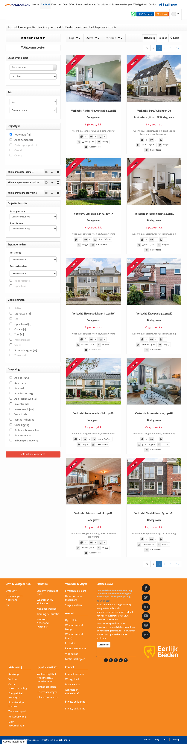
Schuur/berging (25, 350)
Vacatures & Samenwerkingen (115, 4)
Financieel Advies (86, 4)
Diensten (56, 4)
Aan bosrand (21, 378)
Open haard (22, 324)
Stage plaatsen (73, 605)
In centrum (22, 404)
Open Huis (71, 620)
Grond (18, 150)
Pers (8, 605)
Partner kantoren (46, 687)
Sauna (17, 345)
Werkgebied (140, 4)
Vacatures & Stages (76, 584)
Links (165, 739)
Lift (16, 319)
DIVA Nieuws (72, 684)
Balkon (18, 308)
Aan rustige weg (25, 399)
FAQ (157, 739)
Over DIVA (69, 4)
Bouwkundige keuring (16, 704)
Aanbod (45, 4)
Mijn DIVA (162, 14)
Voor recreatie (22, 281)
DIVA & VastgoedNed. (18, 584)
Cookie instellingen (14, 741)
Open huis (20, 286)
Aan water (20, 383)
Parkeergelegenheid (25, 145)
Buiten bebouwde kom (27, 430)
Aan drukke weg (23, 393)
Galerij (149, 38)
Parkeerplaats (22, 340)
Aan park (19, 388)
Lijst (163, 38)
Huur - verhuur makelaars (73, 598)
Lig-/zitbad (22, 313)
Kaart (175, 38)
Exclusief (70, 643)
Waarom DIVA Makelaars (45, 602)
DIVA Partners (145, 14)
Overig (18, 155)
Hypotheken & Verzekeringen (48, 667)
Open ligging (21, 425)
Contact (153, 4)
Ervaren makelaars (75, 591)
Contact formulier (75, 674)
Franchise (42, 584)
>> (177, 48)
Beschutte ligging (24, 419)
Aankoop (13, 674)
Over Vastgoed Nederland (14, 598)
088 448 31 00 (168, 4)
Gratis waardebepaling (17, 686)
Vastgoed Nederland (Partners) (43, 623)
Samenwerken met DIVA (47, 593)
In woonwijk (24, 409)
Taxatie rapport (17, 711)
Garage (20, 329)
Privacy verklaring (75, 702)
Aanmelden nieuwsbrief (72, 692)
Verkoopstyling (17, 716)
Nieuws (147, 739)
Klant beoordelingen (16, 724)
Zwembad (20, 355)
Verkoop (13, 679)
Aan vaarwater (24, 435)
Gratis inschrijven (75, 659)
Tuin (19, 334)
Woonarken (71, 654)
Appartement (23, 140)
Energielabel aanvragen (15, 695)
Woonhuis (22, 134)
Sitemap (175, 739)
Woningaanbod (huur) (74, 636)
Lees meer (103, 645)
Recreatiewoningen (76, 648)
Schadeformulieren (47, 697)
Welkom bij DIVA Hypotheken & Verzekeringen (46, 678)
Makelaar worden (47, 609)
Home (35, 4)
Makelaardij (15, 667)
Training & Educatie (48, 614)
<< (146, 48)
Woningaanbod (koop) (74, 627)
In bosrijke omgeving (26, 440)
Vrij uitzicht (21, 414)
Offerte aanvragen (47, 692)
